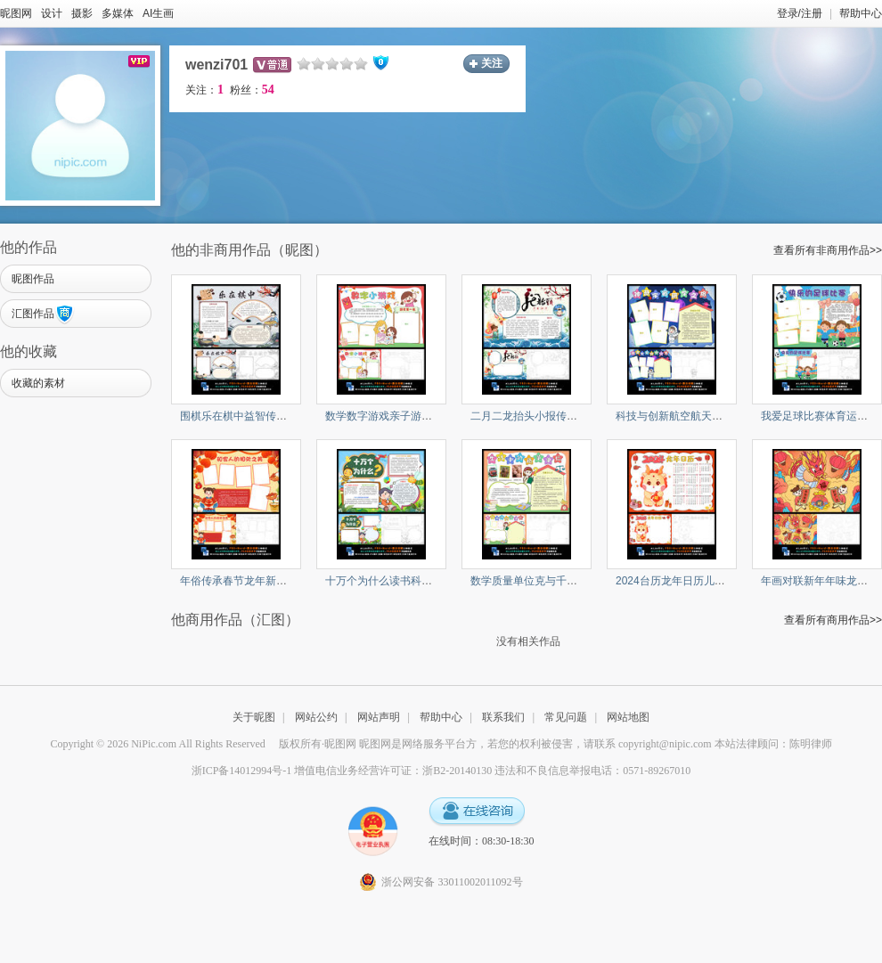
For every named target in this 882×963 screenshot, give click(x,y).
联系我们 (503, 717)
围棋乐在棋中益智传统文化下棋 (255, 416)
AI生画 (158, 13)
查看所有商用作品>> (833, 620)
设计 (51, 13)
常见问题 (565, 717)
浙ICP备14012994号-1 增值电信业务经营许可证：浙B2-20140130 (342, 770)
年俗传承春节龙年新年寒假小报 (255, 581)
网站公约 (316, 717)
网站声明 (378, 717)
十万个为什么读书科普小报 (389, 581)
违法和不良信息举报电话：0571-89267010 (592, 770)
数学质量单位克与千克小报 (534, 581)
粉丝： (252, 90)
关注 (491, 63)
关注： (204, 90)
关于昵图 (254, 717)
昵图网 (16, 13)
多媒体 (118, 13)
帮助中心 (860, 13)
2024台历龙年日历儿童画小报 (686, 581)
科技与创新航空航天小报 (674, 416)
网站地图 (628, 717)
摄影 (82, 13)
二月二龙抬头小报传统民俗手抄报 (550, 416)
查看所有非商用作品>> (827, 250)
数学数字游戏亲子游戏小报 (389, 416)
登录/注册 (799, 13)
